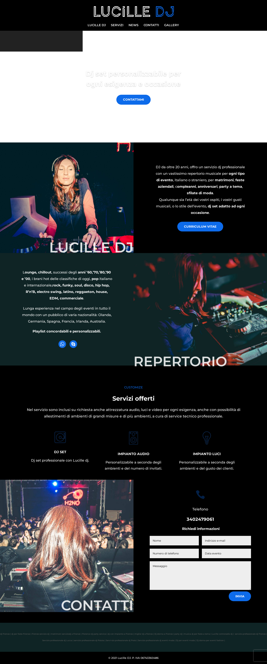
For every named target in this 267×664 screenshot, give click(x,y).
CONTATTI (151, 25)
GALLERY (171, 25)
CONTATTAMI (133, 99)
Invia (239, 596)
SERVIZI (117, 25)
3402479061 (200, 519)
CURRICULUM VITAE (200, 226)
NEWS (133, 25)
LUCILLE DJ (97, 25)
